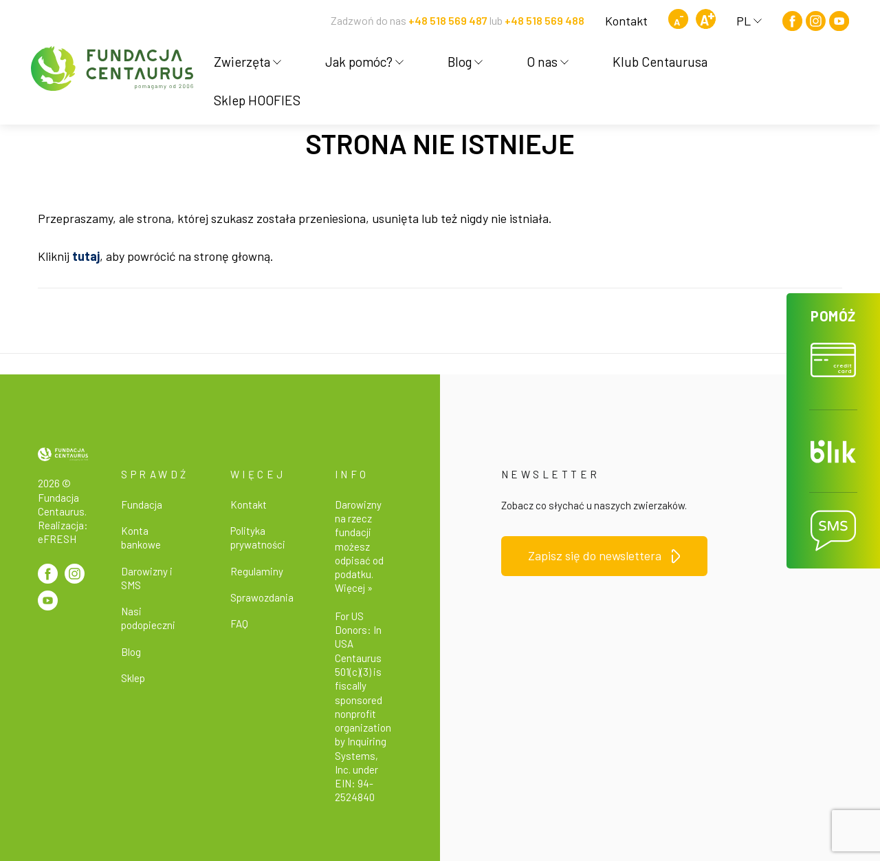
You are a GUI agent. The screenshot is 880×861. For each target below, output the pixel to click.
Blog (465, 62)
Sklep (133, 678)
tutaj (86, 256)
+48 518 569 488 (544, 20)
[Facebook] (792, 21)
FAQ (239, 623)
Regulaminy (256, 571)
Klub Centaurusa (660, 62)
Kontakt (626, 20)
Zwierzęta (247, 62)
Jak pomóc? (364, 62)
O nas (548, 62)
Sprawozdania (262, 597)
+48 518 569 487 (447, 20)
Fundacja (141, 504)
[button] (833, 351)
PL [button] (749, 20)
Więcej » (354, 588)
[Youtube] (839, 21)
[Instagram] (816, 21)
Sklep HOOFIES (257, 100)
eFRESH (57, 539)
